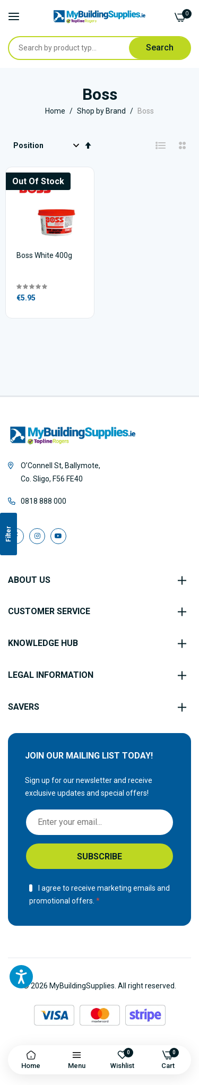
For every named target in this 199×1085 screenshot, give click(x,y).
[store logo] (99, 16)
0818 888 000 (43, 501)
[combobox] (78, 48)
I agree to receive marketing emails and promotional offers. (99, 895)
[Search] (160, 48)
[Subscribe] (99, 856)
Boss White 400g (44, 255)
